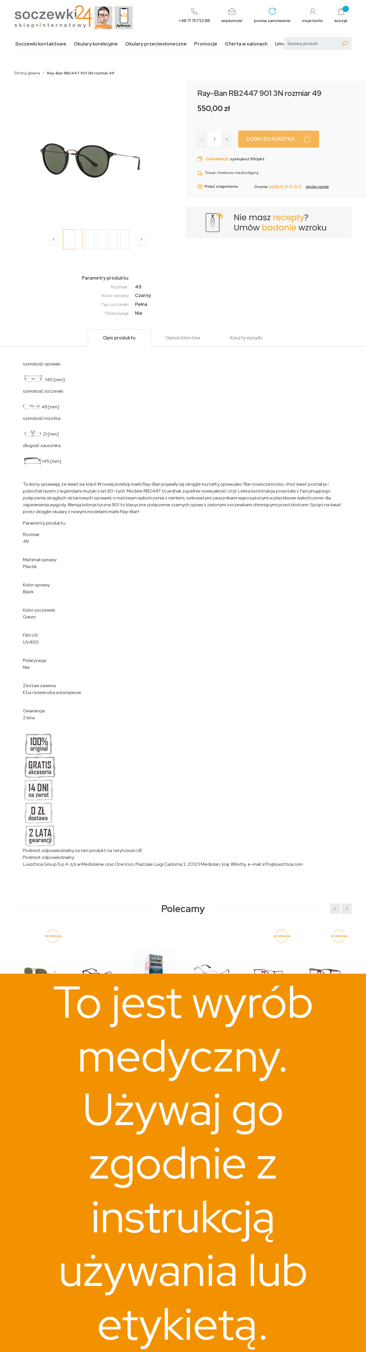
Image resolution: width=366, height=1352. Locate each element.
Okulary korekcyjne (96, 44)
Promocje (205, 44)
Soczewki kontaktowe (40, 44)
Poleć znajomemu (217, 186)
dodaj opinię (317, 186)
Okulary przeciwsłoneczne (156, 44)
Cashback (217, 158)
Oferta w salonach (246, 44)
